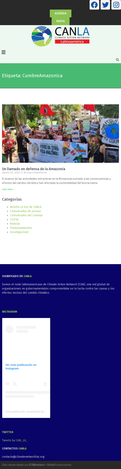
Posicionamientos (21, 228)
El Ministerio (37, 464)
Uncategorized (19, 232)
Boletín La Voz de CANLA (25, 207)
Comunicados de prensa (25, 211)
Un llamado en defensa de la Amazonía (33, 169)
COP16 (14, 219)
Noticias (15, 223)
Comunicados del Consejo (26, 215)
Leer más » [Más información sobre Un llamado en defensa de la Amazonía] (8, 189)
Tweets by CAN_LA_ (15, 440)
